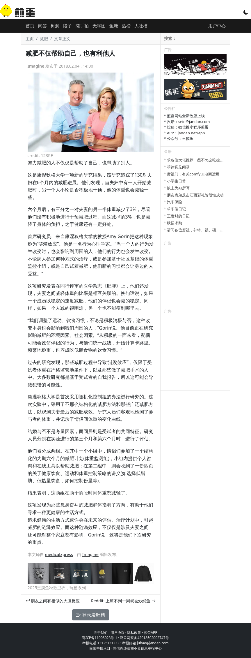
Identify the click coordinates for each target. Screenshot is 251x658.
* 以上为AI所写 (177, 188)
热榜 (126, 26)
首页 (30, 26)
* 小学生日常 (175, 181)
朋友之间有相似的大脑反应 (53, 601)
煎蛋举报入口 (99, 648)
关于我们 (101, 632)
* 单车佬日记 (175, 209)
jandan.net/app (191, 133)
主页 (30, 38)
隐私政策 (134, 632)
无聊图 (99, 26)
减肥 (44, 38)
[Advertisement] (195, 277)
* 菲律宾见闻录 (177, 167)
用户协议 (117, 632)
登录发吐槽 (90, 615)
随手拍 (82, 26)
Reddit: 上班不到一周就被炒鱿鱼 (123, 601)
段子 (67, 26)
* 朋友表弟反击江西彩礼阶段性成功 (194, 195)
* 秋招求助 (173, 223)
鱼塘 (113, 26)
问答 (42, 26)
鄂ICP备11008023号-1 (99, 637)
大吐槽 (140, 26)
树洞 (55, 26)
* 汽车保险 (173, 202)
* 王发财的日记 (177, 216)
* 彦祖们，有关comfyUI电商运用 (192, 174)
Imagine (36, 66)
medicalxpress (59, 554)
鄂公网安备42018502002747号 (144, 637)
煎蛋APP (150, 632)
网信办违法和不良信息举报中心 (137, 648)
